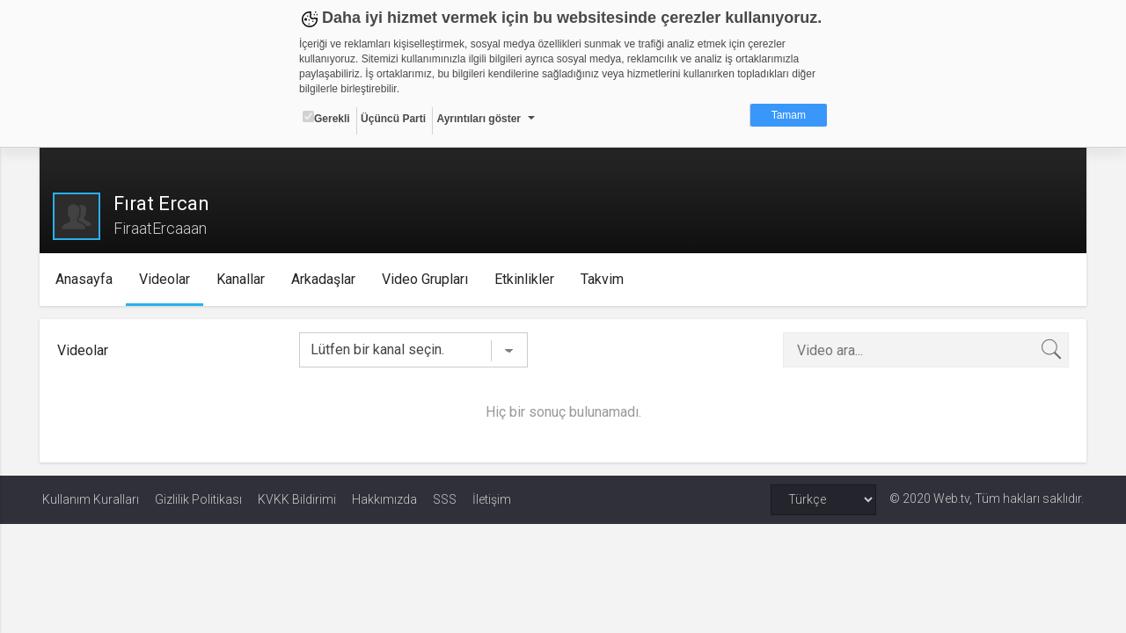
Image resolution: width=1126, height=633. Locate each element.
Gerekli (326, 118)
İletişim (491, 499)
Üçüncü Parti (393, 119)
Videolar (166, 279)
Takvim (603, 279)
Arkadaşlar (325, 279)
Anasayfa (85, 279)
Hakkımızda (384, 499)
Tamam (788, 115)
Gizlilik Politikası (198, 499)
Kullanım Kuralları (90, 499)
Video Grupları (427, 279)
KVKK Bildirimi (297, 499)
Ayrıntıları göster (478, 119)
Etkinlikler (526, 279)
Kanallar (242, 279)
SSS (445, 499)
